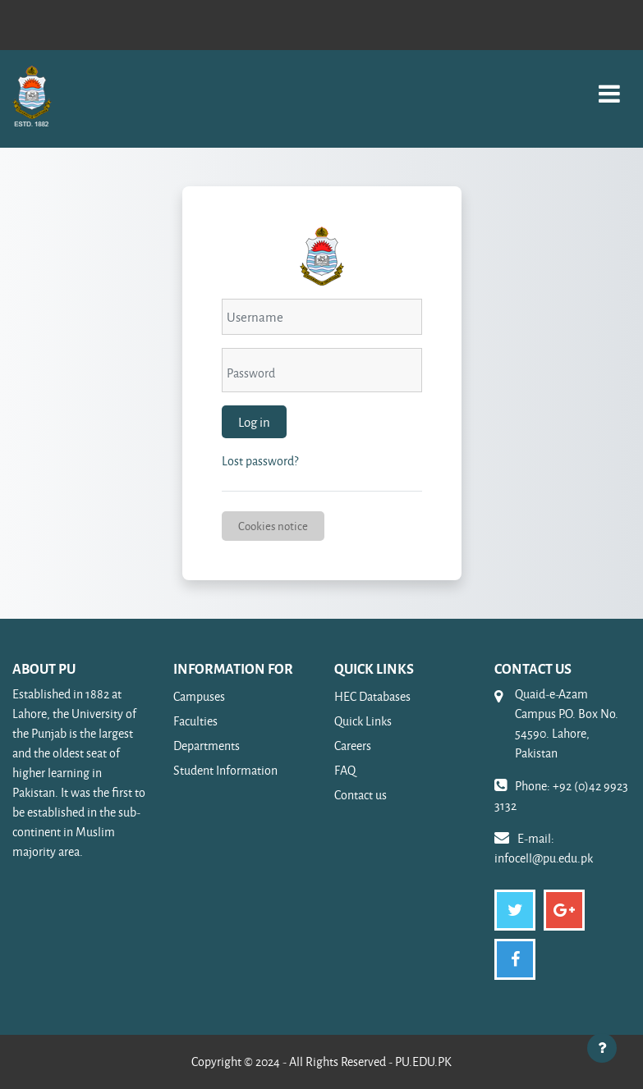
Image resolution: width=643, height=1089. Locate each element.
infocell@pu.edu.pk (543, 858)
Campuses (199, 696)
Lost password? (260, 460)
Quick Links (363, 721)
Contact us (360, 794)
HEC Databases (372, 696)
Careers (352, 745)
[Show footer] (602, 1048)
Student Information (225, 770)
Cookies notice (273, 525)
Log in (254, 422)
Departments (206, 745)
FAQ (345, 770)
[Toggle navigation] (609, 85)
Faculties (195, 721)
